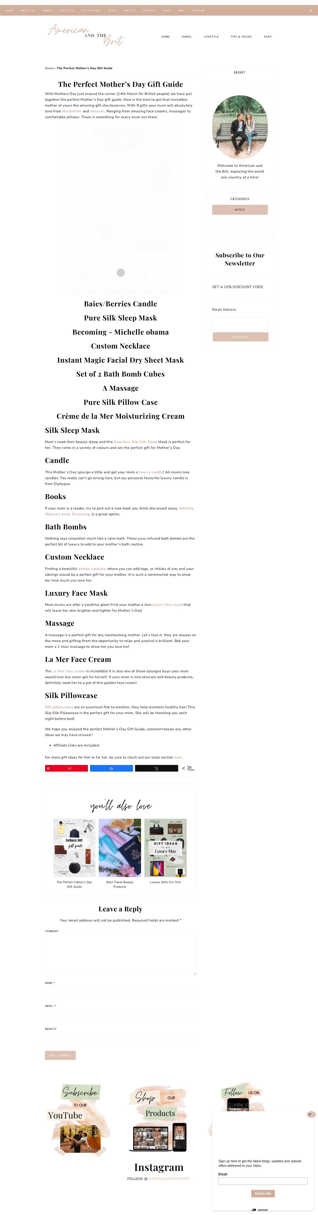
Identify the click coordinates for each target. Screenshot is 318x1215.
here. (178, 757)
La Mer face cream (68, 671)
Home (49, 68)
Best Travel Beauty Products (119, 884)
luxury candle (151, 472)
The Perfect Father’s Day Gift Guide (74, 884)
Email (50, 1006)
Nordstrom (72, 111)
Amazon (97, 111)
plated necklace (92, 568)
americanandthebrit (169, 1178)
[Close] (311, 1114)
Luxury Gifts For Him (165, 882)
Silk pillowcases (59, 707)
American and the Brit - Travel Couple (86, 35)
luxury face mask (167, 604)
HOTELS (240, 209)
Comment (52, 931)
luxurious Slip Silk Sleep (135, 441)
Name (50, 982)
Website (51, 1029)
